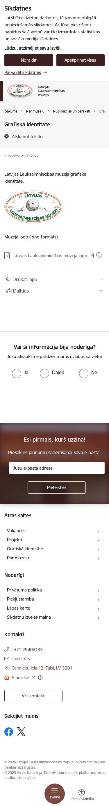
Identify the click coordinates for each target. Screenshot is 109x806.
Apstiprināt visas (80, 60)
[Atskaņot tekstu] (27, 136)
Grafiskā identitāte (25, 548)
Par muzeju (18, 558)
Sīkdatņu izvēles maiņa (29, 617)
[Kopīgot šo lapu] (54, 290)
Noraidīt (28, 60)
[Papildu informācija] (40, 677)
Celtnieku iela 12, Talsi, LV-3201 (42, 668)
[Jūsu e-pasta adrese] (57, 468)
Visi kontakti (33, 695)
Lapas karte (18, 608)
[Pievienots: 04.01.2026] (98, 254)
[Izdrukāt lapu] (54, 279)
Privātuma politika (24, 590)
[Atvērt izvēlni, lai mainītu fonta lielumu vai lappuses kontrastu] (82, 795)
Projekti (14, 539)
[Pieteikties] (57, 487)
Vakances (16, 530)
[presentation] (48, 400)
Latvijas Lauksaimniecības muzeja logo (49, 255)
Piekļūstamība (20, 599)
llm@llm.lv (21, 658)
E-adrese (21, 677)
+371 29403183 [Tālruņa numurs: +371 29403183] (27, 649)
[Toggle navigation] (54, 793)
